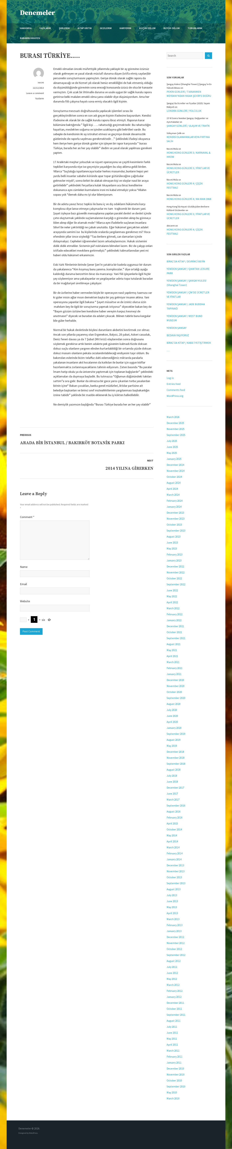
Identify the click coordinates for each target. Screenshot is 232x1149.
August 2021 (173, 644)
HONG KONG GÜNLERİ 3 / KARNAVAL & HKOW (188, 154)
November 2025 (175, 429)
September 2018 (176, 763)
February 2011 (174, 1056)
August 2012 (173, 961)
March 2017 (173, 799)
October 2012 (174, 949)
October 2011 (174, 1008)
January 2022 (174, 620)
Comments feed (176, 390)
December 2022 (175, 566)
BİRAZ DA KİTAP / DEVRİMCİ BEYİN (186, 261)
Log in (170, 378)
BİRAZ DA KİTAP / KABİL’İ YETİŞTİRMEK (189, 342)
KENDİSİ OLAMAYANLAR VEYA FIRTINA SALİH (188, 139)
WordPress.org (175, 396)
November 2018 (175, 757)
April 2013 (172, 913)
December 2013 (175, 865)
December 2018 (175, 751)
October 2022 (174, 578)
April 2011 (172, 1044)
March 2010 (173, 1098)
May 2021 (172, 650)
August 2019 (173, 739)
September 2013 (176, 883)
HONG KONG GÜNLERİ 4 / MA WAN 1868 (189, 199)
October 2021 (174, 632)
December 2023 (175, 512)
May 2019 (172, 745)
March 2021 (173, 662)
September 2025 (176, 435)
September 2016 (176, 805)
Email (23, 584)
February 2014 (174, 853)
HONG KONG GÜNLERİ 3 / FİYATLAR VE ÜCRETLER (188, 170)
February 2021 (174, 668)
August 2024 (173, 482)
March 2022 (173, 608)
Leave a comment (35, 93)
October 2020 (174, 692)
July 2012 (172, 967)
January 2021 (174, 674)
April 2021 (172, 656)
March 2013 (173, 919)
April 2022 (172, 602)
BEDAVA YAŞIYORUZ (178, 335)
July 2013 (172, 895)
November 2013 (175, 871)
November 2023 (175, 518)
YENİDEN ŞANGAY (176, 327)
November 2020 (175, 686)
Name (23, 567)
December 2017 (175, 787)
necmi (41, 82)
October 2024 (174, 476)
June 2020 (172, 715)
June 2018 (172, 781)
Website (25, 601)
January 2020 (174, 727)
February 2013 (174, 925)
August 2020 (173, 704)
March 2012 (173, 984)
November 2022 (175, 572)
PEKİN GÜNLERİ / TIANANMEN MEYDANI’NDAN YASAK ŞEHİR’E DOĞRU (189, 93)
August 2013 (173, 889)
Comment (27, 517)
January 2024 (174, 506)
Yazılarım (39, 98)
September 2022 (176, 584)
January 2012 (174, 996)
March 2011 (173, 1050)
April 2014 (172, 841)
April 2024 (172, 488)
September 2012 (176, 955)
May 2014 (172, 835)
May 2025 (172, 452)
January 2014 (174, 859)
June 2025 (172, 446)
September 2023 (176, 530)
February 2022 (174, 614)
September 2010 (176, 1086)
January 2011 (174, 1062)
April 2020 (172, 721)
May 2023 (172, 548)
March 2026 (173, 417)
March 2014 (173, 847)
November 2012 (175, 943)
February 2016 (174, 817)
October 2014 (174, 829)
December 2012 (175, 937)
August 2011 (173, 1020)
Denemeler (37, 12)
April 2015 (172, 823)
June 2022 (172, 590)
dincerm (171, 225)
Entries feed (173, 384)
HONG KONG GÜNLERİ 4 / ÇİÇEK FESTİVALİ (185, 185)
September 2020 (176, 698)
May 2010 (172, 1092)
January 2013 (174, 931)
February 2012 (174, 990)
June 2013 (172, 901)
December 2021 (175, 626)
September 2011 (176, 1014)
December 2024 (175, 464)
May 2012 (172, 978)
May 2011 (172, 1038)
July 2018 (172, 775)
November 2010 (175, 1074)
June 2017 (172, 793)
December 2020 (175, 680)
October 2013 (174, 877)
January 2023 (174, 560)
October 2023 (174, 524)
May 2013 (172, 907)
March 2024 (173, 494)
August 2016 (173, 811)
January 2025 (174, 458)
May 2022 (172, 596)
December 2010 (175, 1068)
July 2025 (172, 440)
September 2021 (176, 638)
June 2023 (172, 542)
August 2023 (173, 536)
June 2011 (172, 1032)
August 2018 (173, 769)
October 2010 (174, 1080)
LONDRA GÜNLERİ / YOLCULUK (184, 110)
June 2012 (172, 972)
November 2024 (175, 470)
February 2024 (174, 500)
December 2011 (175, 1002)
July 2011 (172, 1026)
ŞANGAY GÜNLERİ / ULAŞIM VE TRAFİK (188, 125)
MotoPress (33, 1133)
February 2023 (174, 554)
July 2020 (172, 709)
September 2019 (176, 733)
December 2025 (175, 423)
